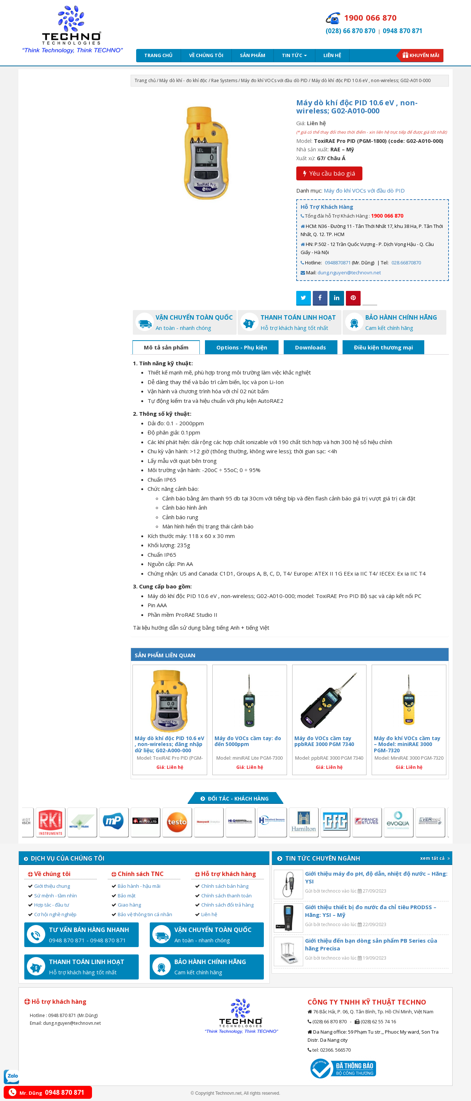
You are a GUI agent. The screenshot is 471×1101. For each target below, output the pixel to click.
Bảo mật (126, 895)
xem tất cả (435, 858)
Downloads (310, 347)
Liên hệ (332, 55)
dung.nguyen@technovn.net (349, 272)
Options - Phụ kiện (241, 347)
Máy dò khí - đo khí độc (183, 80)
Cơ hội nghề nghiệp (55, 914)
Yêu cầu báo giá (329, 173)
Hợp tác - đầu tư (51, 904)
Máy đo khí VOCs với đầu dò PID (274, 80)
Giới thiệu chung (52, 886)
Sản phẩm (252, 55)
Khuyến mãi (424, 55)
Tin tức (294, 55)
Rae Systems (224, 80)
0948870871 (338, 262)
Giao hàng (129, 904)
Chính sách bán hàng (224, 886)
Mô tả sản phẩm (166, 347)
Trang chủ (158, 55)
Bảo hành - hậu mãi (139, 886)
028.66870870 (406, 262)
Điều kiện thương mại (383, 347)
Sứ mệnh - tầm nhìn (55, 895)
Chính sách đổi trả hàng (227, 904)
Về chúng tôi (206, 55)
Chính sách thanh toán (226, 895)
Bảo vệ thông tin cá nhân (145, 914)
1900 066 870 (387, 215)
